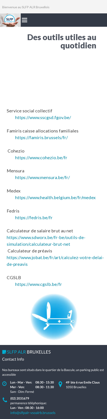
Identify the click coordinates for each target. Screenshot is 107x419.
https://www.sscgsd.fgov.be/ (43, 117)
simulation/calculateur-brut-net (38, 244)
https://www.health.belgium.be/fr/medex (55, 197)
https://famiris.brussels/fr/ (41, 137)
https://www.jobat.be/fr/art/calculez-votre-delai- (55, 257)
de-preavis (17, 264)
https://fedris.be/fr (34, 217)
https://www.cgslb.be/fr (38, 284)
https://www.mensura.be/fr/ (42, 177)
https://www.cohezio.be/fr (41, 157)
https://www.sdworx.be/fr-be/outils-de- (46, 237)
